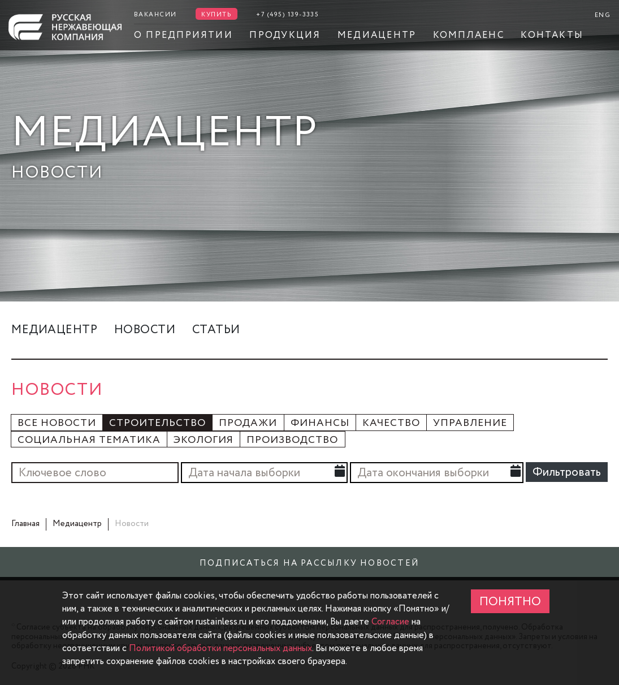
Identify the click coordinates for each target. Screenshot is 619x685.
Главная (25, 524)
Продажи (248, 423)
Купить (216, 14)
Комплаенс (468, 35)
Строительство (157, 423)
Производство (292, 440)
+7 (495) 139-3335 (287, 14)
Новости (145, 329)
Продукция (285, 35)
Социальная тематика (89, 440)
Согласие (390, 621)
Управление (470, 423)
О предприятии (183, 35)
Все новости (57, 423)
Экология (203, 440)
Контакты (552, 35)
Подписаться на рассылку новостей (309, 563)
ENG (603, 15)
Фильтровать (567, 472)
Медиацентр (376, 35)
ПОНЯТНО (510, 601)
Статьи (216, 329)
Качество (391, 423)
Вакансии (155, 14)
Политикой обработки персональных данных (220, 648)
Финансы (320, 423)
